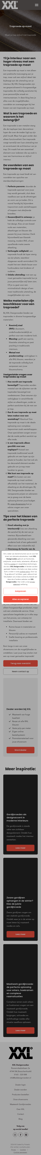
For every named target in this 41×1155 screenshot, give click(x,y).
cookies (13, 564)
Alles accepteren (20, 599)
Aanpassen (20, 591)
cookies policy (25, 572)
